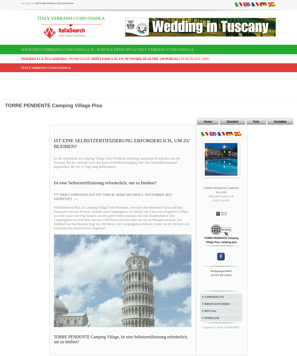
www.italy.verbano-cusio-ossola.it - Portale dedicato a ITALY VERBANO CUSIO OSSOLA (107, 50)
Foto (256, 121)
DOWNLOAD (211, 318)
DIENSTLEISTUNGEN (216, 304)
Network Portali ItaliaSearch (54, 3)
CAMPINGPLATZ (214, 297)
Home (208, 121)
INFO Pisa (210, 311)
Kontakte (280, 121)
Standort (233, 121)
